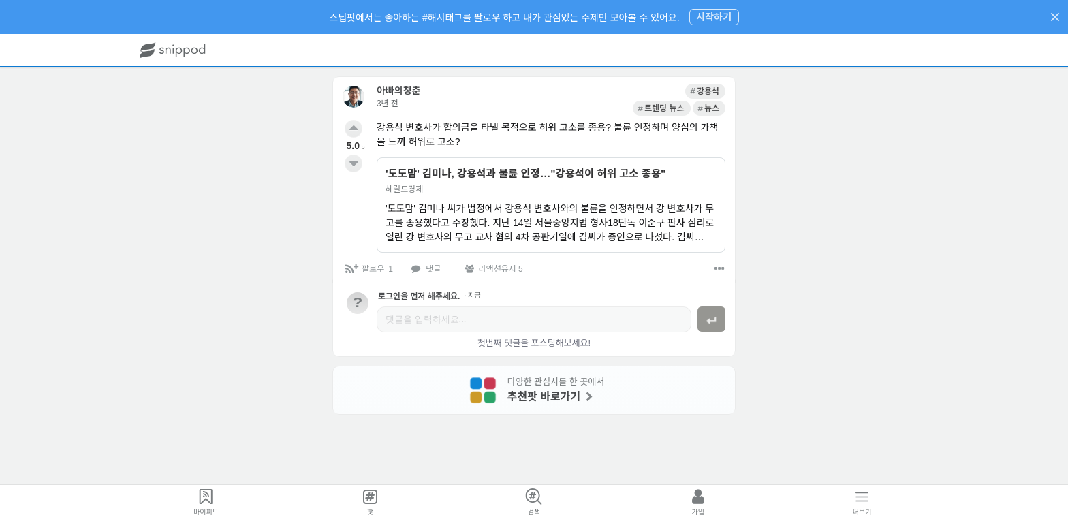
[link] (610, 91)
